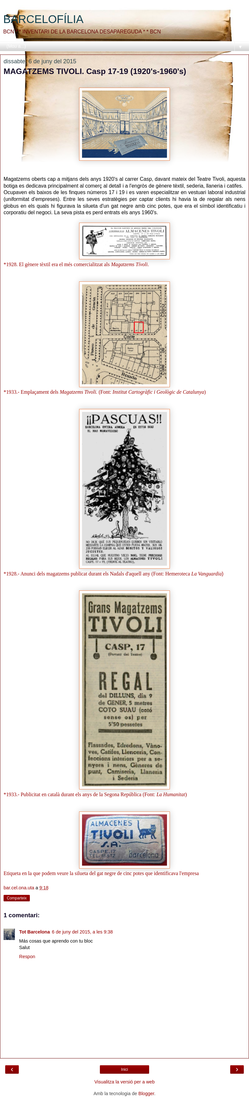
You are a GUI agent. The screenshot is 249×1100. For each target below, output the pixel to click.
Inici (124, 1069)
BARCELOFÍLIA (43, 19)
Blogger (146, 1093)
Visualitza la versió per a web (124, 1081)
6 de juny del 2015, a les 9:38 (82, 931)
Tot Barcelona (34, 931)
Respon (27, 956)
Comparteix (17, 898)
